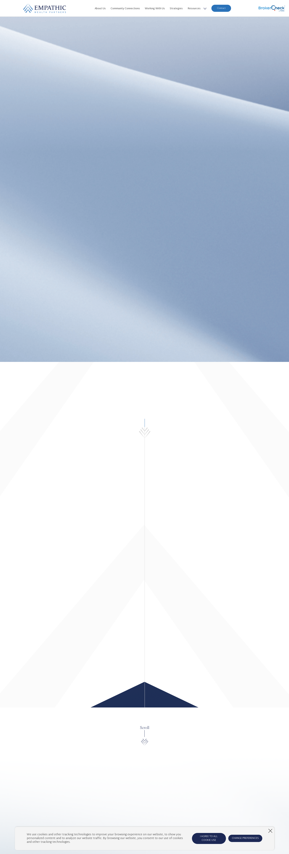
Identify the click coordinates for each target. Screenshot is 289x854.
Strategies (176, 9)
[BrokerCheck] (271, 8)
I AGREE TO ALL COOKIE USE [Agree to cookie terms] (209, 838)
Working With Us (155, 9)
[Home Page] (44, 8)
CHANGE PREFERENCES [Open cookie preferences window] (245, 838)
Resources (194, 9)
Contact (221, 8)
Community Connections (125, 9)
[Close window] (270, 831)
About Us (100, 9)
